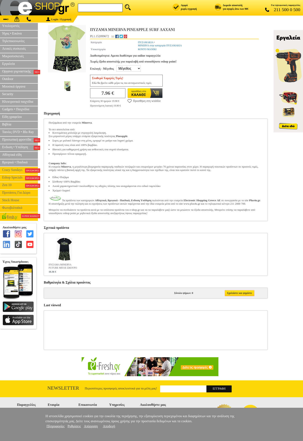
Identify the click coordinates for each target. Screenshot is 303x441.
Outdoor (7, 79)
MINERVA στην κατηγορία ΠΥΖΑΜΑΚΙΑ (160, 45)
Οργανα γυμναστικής (20, 71)
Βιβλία (6, 124)
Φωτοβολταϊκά (12, 207)
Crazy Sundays (20, 170)
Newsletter (63, 388)
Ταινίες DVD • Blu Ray (18, 132)
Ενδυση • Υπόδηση (20, 147)
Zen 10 (20, 185)
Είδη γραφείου (12, 117)
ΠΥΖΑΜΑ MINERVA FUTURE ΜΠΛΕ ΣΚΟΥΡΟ (63, 266)
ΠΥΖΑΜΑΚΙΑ (145, 42)
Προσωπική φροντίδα (20, 140)
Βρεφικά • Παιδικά (15, 162)
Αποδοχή (109, 426)
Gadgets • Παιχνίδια (15, 109)
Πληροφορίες (56, 426)
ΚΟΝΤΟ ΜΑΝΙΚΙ (147, 49)
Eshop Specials (20, 178)
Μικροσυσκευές (13, 56)
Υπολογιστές (11, 26)
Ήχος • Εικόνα (12, 33)
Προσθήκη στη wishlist (144, 101)
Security (7, 94)
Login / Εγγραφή (58, 19)
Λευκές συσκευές (14, 48)
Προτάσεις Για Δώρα (16, 192)
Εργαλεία (8, 63)
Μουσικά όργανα (13, 86)
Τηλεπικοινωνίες (13, 41)
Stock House (10, 200)
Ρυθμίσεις (74, 426)
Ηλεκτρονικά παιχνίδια (17, 101)
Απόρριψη (91, 426)
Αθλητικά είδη (12, 154)
